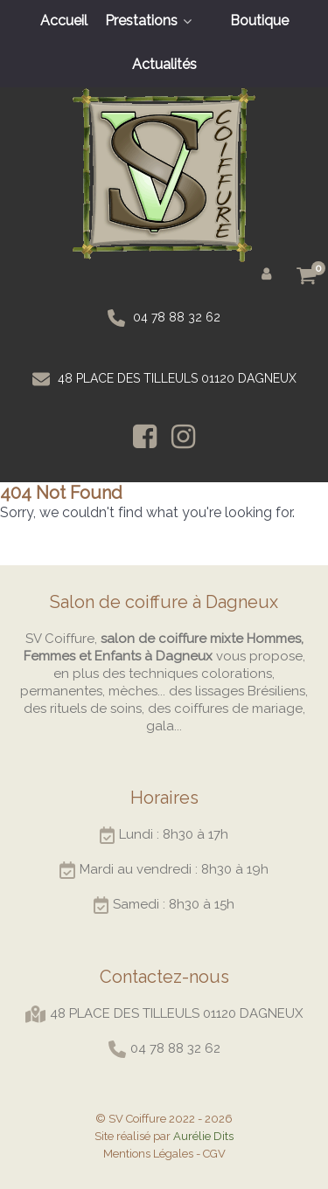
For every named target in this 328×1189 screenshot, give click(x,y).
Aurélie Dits (203, 1136)
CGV (214, 1153)
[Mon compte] (269, 272)
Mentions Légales (148, 1153)
